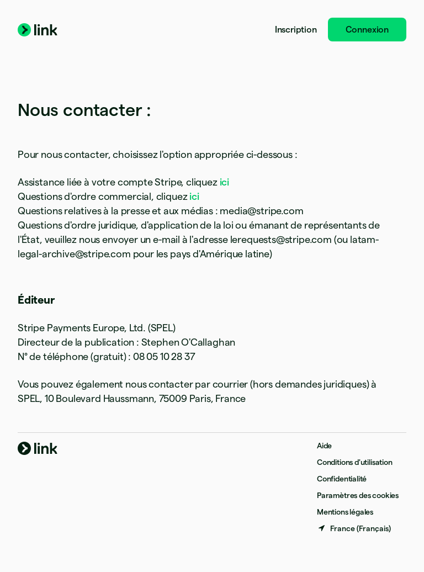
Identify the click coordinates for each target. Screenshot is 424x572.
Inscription (296, 29)
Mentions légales (345, 512)
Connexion (367, 29)
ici (224, 182)
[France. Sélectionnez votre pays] (354, 528)
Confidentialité (342, 479)
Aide (324, 445)
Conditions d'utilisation (355, 462)
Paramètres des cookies (358, 495)
